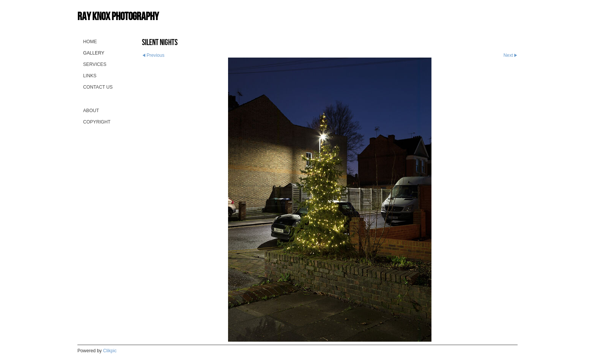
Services (94, 64)
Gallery (93, 53)
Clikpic (110, 350)
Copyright (96, 122)
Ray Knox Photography (118, 16)
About (91, 110)
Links (89, 75)
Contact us (98, 87)
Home (90, 41)
